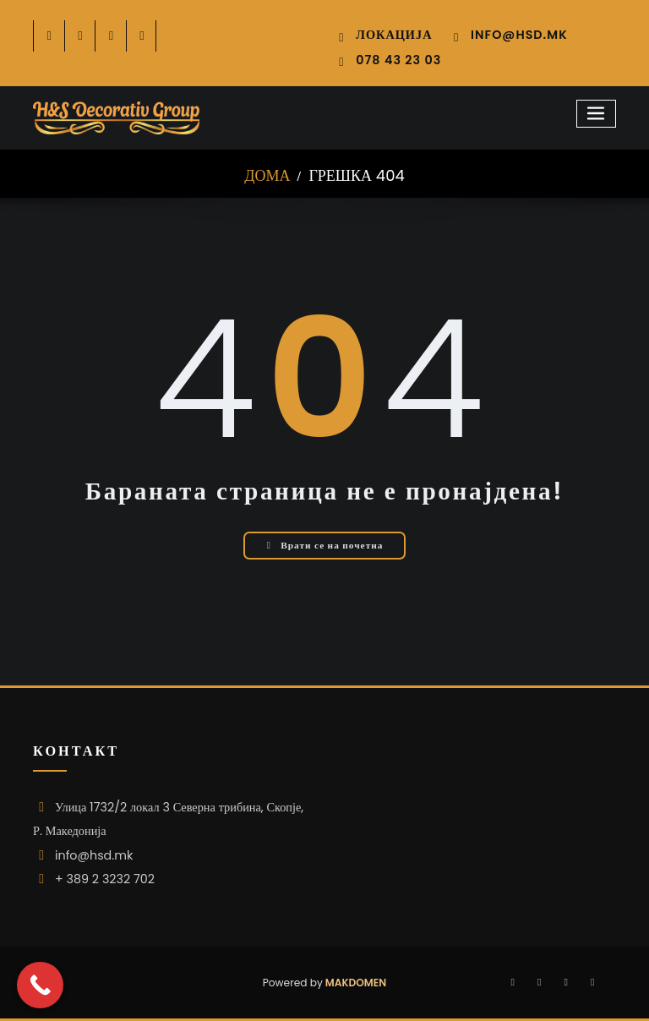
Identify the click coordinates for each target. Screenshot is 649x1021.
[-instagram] (111, 36)
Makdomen (354, 982)
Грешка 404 (356, 175)
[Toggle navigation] (596, 114)
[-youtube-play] (142, 36)
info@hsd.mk (519, 34)
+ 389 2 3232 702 (105, 879)
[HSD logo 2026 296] (116, 118)
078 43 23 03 (398, 60)
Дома (267, 175)
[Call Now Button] (40, 985)
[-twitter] (80, 36)
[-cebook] (49, 36)
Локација (394, 34)
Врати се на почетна (325, 545)
